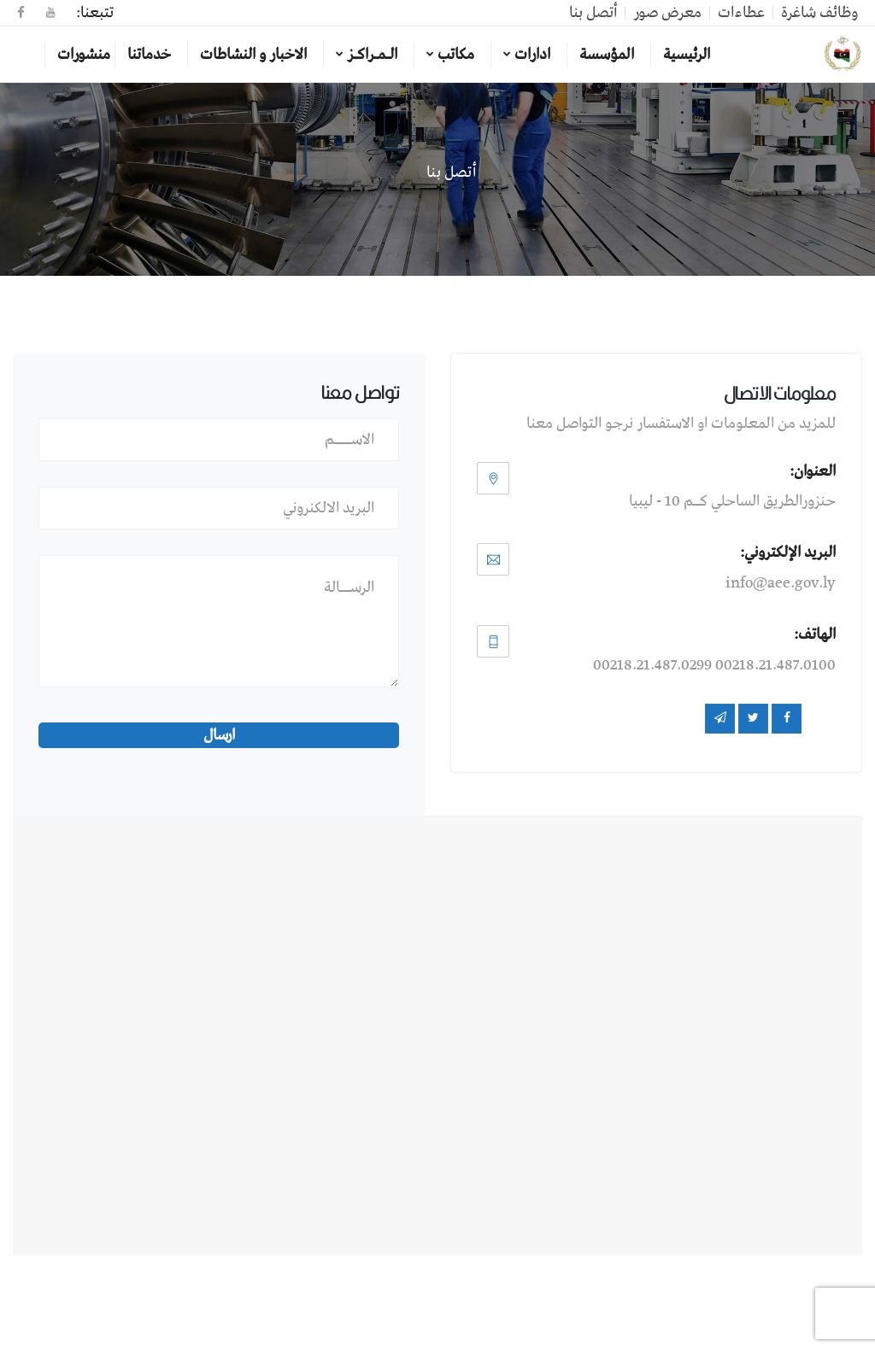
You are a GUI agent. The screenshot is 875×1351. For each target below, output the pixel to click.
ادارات (532, 54)
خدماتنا (149, 54)
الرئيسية (686, 54)
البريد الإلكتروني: (788, 552)
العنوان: (813, 471)
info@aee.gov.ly (780, 583)
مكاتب (456, 54)
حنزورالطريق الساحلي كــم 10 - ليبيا (732, 501)
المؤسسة (606, 54)
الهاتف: (815, 634)
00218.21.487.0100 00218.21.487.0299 (714, 665)
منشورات (83, 54)
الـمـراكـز (372, 54)
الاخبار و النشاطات (253, 54)
